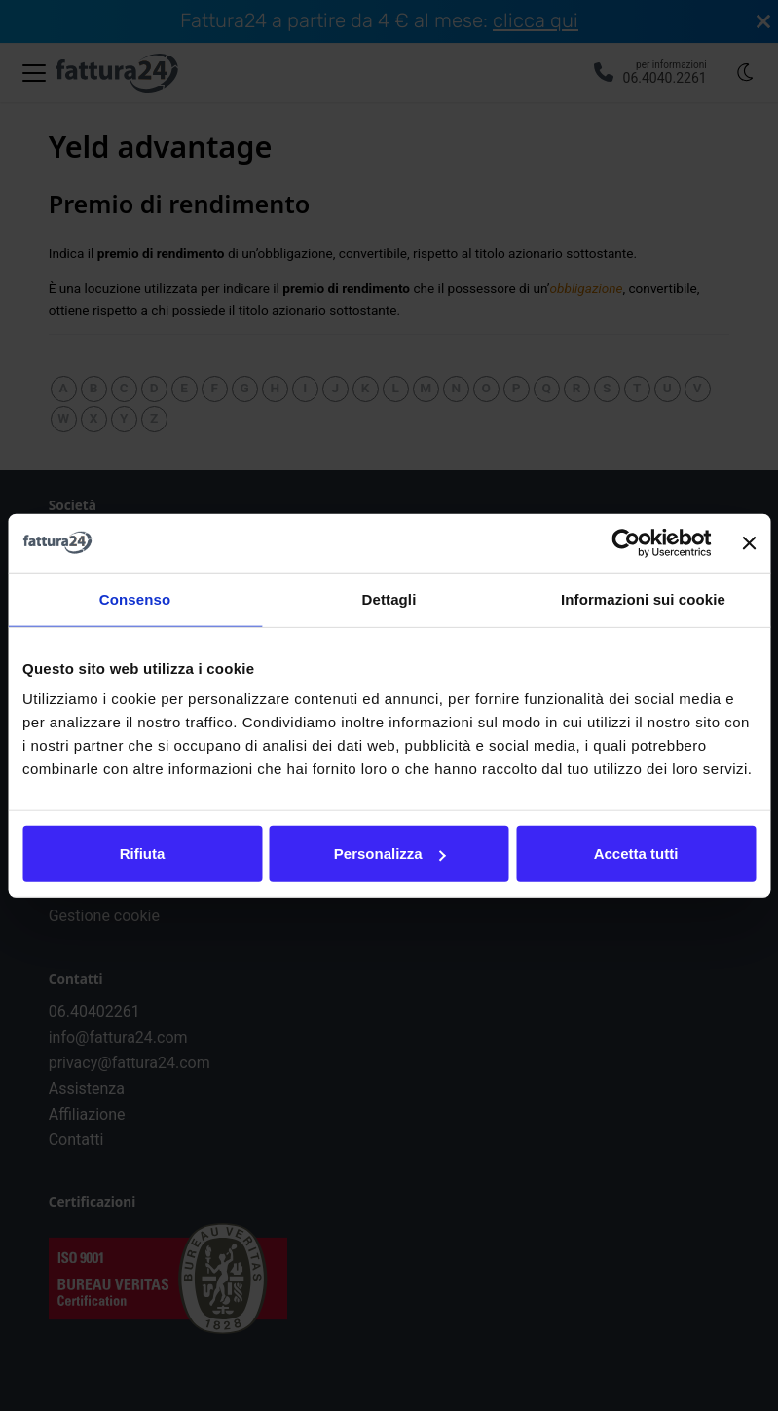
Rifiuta (143, 853)
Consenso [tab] (134, 598)
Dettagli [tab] (389, 598)
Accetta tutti (636, 853)
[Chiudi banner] (749, 542)
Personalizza (390, 853)
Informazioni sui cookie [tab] (643, 598)
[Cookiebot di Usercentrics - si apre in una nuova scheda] (626, 542)
